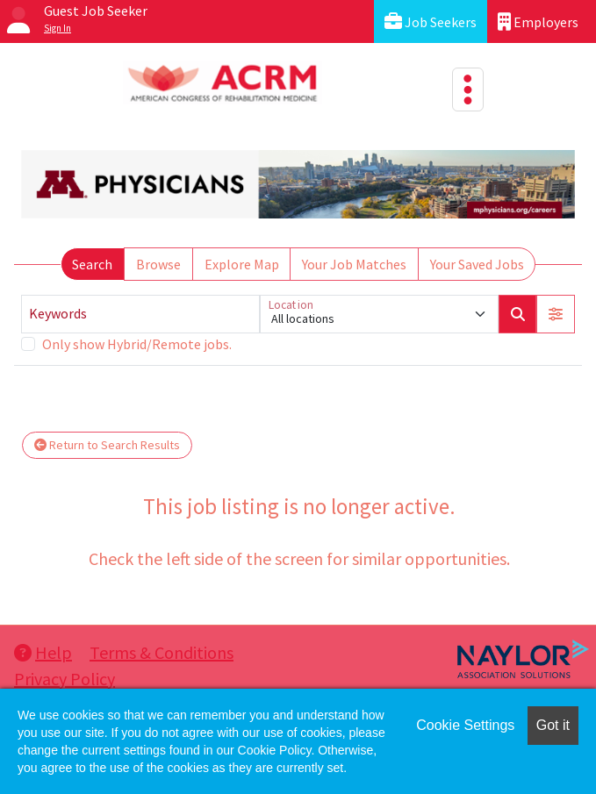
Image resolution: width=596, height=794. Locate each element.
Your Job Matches (354, 264)
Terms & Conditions (161, 652)
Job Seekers (430, 21)
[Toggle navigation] (468, 89)
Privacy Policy (64, 679)
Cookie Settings (465, 725)
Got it (553, 725)
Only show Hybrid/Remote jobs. (137, 344)
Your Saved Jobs (477, 264)
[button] (555, 314)
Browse (158, 264)
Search (92, 264)
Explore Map (242, 264)
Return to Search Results (107, 445)
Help (43, 652)
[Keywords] (140, 314)
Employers (538, 21)
